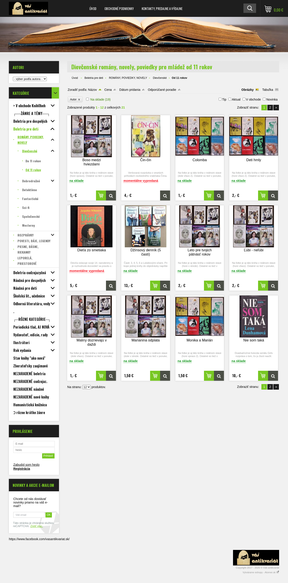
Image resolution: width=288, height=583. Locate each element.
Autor (75, 99)
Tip (224, 99)
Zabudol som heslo (26, 464)
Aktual (236, 99)
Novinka (272, 99)
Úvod (92, 8)
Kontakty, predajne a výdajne (162, 8)
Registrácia (21, 468)
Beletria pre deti (93, 77)
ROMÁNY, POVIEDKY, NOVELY (128, 77)
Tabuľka (267, 89)
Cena (108, 89)
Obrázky (247, 89)
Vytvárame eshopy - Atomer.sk (261, 572)
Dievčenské (160, 77)
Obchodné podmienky (119, 8)
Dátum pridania (129, 89)
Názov (92, 89)
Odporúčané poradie (162, 89)
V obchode (253, 99)
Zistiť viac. (36, 526)
